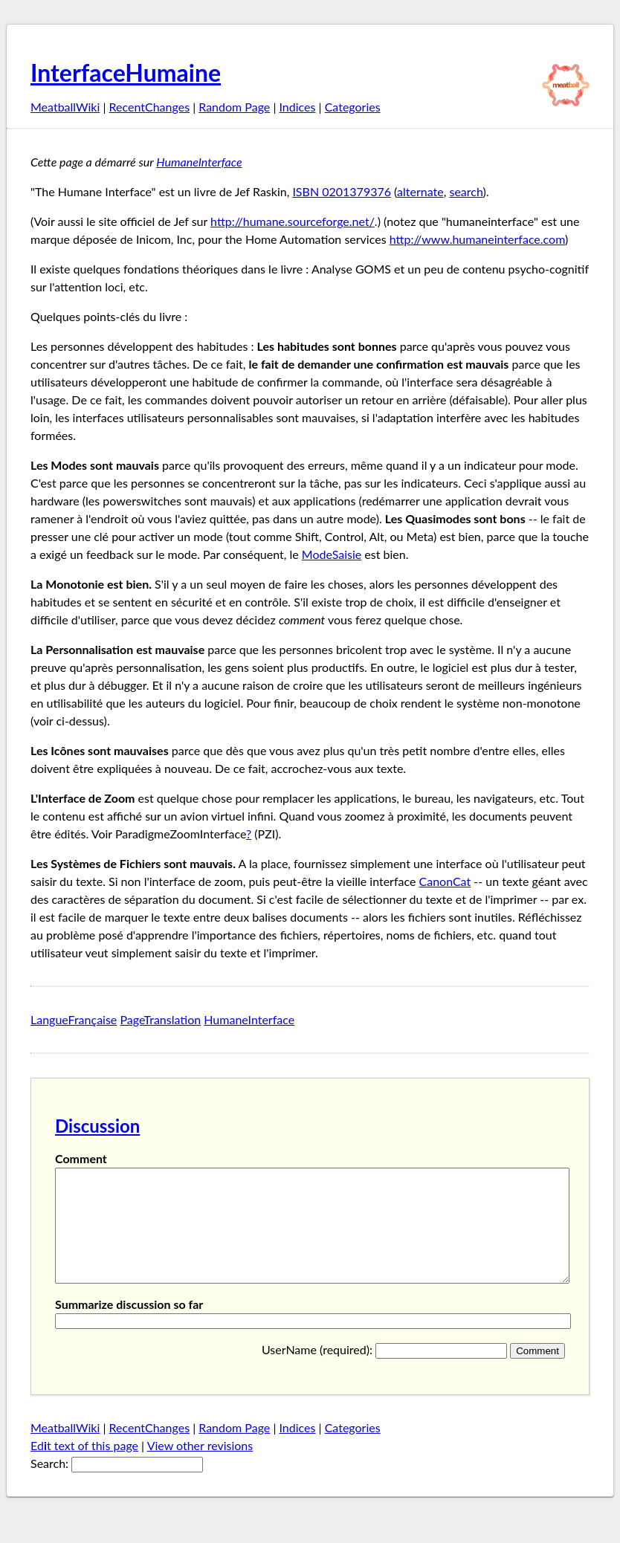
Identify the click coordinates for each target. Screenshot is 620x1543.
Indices (297, 107)
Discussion (97, 1125)
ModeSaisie (331, 554)
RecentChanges (149, 107)
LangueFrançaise (73, 1019)
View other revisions (200, 1467)
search (465, 191)
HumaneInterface (199, 162)
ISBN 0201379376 (341, 191)
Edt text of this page (84, 1467)
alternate (420, 191)
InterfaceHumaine (125, 72)
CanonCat (445, 881)
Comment (81, 1158)
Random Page (234, 107)
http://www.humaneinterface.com (477, 239)
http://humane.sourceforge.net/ (292, 221)
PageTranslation (160, 1019)
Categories (353, 107)
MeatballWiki (65, 107)
